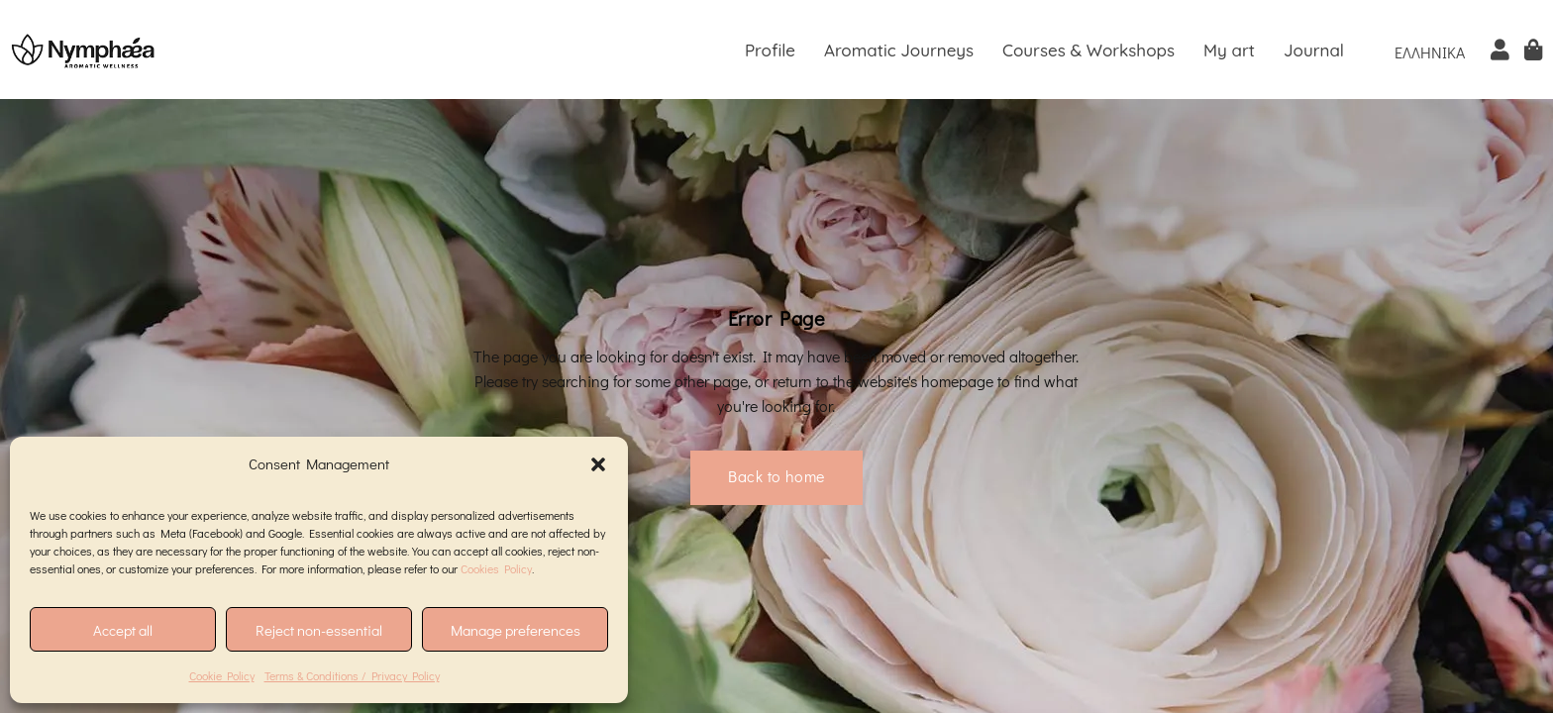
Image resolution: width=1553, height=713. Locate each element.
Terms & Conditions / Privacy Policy (352, 675)
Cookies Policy (496, 568)
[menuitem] (1430, 51)
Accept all (123, 630)
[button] (598, 464)
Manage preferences (515, 630)
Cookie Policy (222, 675)
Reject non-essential (319, 630)
